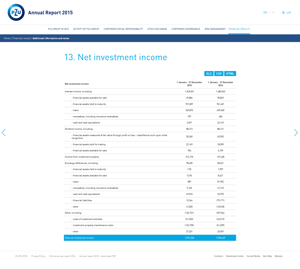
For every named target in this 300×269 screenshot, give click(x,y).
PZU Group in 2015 (58, 29)
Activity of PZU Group (86, 29)
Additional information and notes (51, 38)
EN (265, 12)
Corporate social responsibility (123, 29)
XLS (209, 73)
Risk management (215, 29)
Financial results (21, 38)
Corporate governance (186, 29)
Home (7, 38)
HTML (230, 73)
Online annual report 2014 (62, 256)
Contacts (218, 256)
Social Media (253, 256)
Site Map (267, 256)
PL (273, 12)
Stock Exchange (157, 29)
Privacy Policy (38, 256)
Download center (235, 256)
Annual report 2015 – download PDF (97, 256)
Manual (278, 256)
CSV (219, 73)
